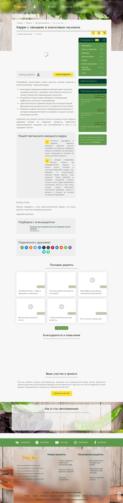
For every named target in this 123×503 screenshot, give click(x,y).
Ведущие (85, 6)
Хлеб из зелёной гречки (91, 162)
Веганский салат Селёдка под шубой (91, 112)
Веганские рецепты (42, 23)
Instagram (81, 442)
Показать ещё (61, 328)
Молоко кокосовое (86, 68)
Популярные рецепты (91, 91)
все (103, 91)
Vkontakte (22, 442)
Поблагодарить (63, 75)
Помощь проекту (73, 496)
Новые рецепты (56, 454)
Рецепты (68, 6)
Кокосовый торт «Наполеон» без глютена (92, 137)
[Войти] (85, 496)
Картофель (87, 46)
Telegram (42, 442)
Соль (84, 73)
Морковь (85, 53)
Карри (84, 60)
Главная (20, 23)
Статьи (102, 6)
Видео (52, 6)
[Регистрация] (95, 496)
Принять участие (61, 393)
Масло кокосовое (89, 64)
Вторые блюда (58, 23)
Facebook (100, 442)
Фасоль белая (88, 57)
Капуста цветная (89, 49)
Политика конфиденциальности (74, 500)
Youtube (61, 442)
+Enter (96, 177)
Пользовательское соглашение (48, 500)
